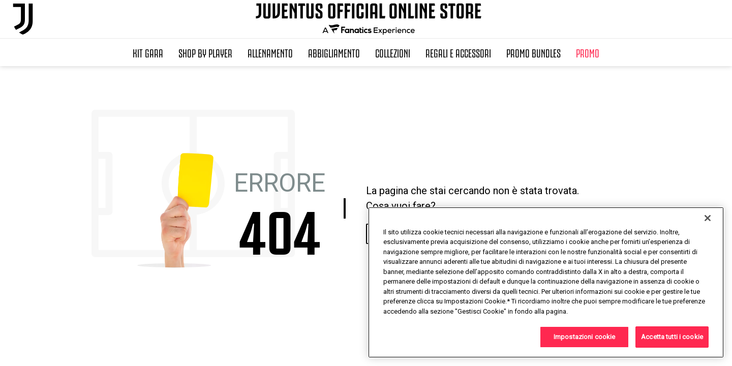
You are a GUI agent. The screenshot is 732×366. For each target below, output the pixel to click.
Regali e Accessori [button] (458, 52)
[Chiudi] (707, 218)
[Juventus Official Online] (23, 19)
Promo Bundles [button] (533, 52)
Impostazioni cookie (584, 337)
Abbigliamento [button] (334, 52)
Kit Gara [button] (148, 52)
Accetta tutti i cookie (672, 337)
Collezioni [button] (392, 52)
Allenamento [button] (270, 52)
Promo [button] (587, 52)
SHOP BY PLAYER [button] (205, 52)
